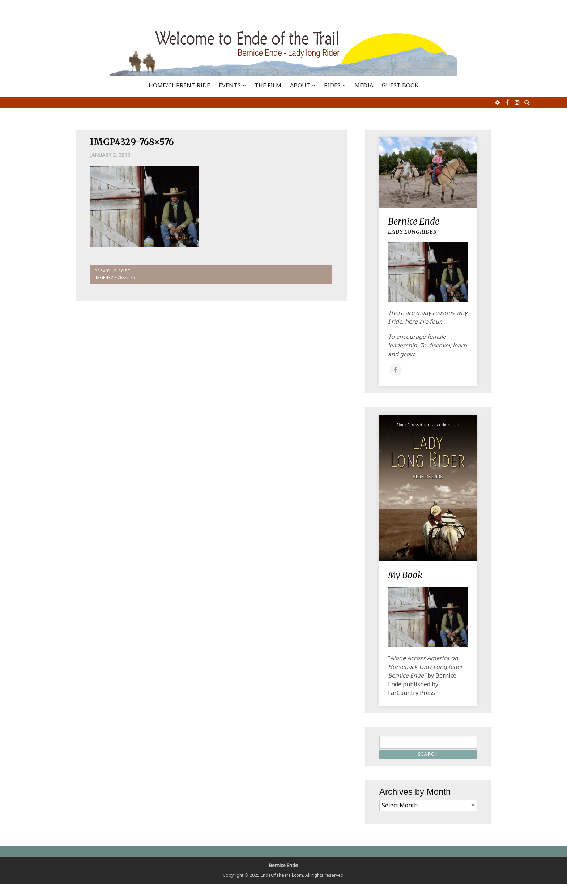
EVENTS (230, 85)
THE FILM (268, 85)
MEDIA (363, 85)
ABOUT (300, 85)
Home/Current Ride (179, 85)
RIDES (332, 85)
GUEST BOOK (400, 85)
